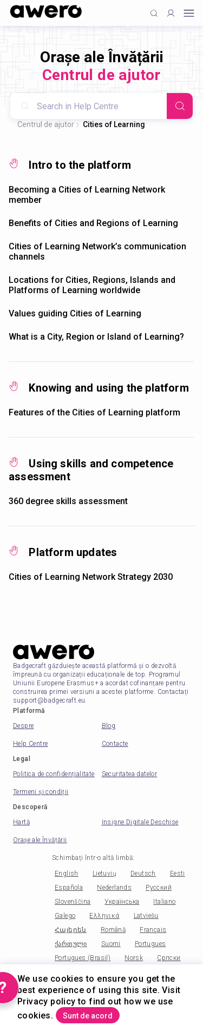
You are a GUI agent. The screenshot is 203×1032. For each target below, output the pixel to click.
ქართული (71, 944)
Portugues (150, 944)
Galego (65, 915)
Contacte (115, 743)
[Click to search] (154, 13)
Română (113, 930)
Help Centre (30, 743)
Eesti (177, 873)
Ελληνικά (104, 915)
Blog (109, 726)
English (66, 873)
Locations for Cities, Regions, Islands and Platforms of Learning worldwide (92, 285)
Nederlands (114, 887)
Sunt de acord (88, 1015)
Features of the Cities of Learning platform (94, 412)
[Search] (180, 106)
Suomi (111, 944)
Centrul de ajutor (45, 124)
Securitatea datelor (130, 774)
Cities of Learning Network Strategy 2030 (91, 577)
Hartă (21, 822)
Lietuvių (104, 873)
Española (69, 887)
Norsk (134, 958)
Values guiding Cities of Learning (75, 313)
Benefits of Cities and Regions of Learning (93, 223)
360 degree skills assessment (68, 501)
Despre (23, 726)
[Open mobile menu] (189, 13)
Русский (159, 887)
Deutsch (143, 873)
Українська (121, 901)
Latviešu (146, 915)
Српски (168, 958)
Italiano (164, 901)
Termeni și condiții (41, 792)
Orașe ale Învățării (40, 840)
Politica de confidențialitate (54, 774)
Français (153, 930)
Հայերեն (71, 930)
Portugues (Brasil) (82, 958)
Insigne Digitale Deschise (140, 822)
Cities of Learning (114, 124)
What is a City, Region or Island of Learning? (96, 337)
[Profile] (170, 13)
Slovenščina (72, 901)
